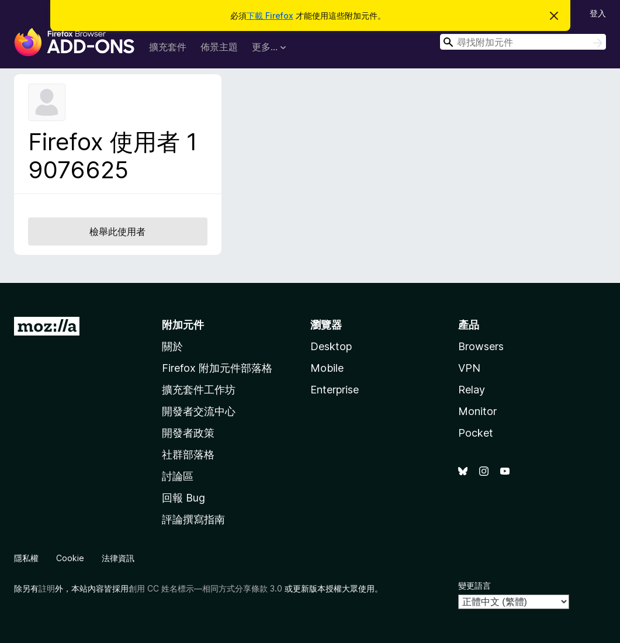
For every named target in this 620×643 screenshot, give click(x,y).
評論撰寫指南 (193, 519)
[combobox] (523, 42)
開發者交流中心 (198, 411)
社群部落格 (188, 454)
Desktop (331, 346)
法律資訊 (118, 558)
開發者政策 (188, 433)
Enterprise (334, 389)
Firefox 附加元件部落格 (217, 368)
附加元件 (183, 325)
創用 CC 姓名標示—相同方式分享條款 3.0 (205, 588)
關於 (172, 346)
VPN (469, 368)
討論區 (177, 476)
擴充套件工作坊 (198, 389)
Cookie (70, 558)
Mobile (327, 368)
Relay (471, 389)
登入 (598, 13)
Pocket (475, 433)
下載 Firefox (270, 15)
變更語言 (474, 585)
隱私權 (26, 558)
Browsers (481, 346)
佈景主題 (219, 47)
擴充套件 (167, 47)
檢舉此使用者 (117, 231)
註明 (47, 588)
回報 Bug (183, 498)
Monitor (477, 411)
